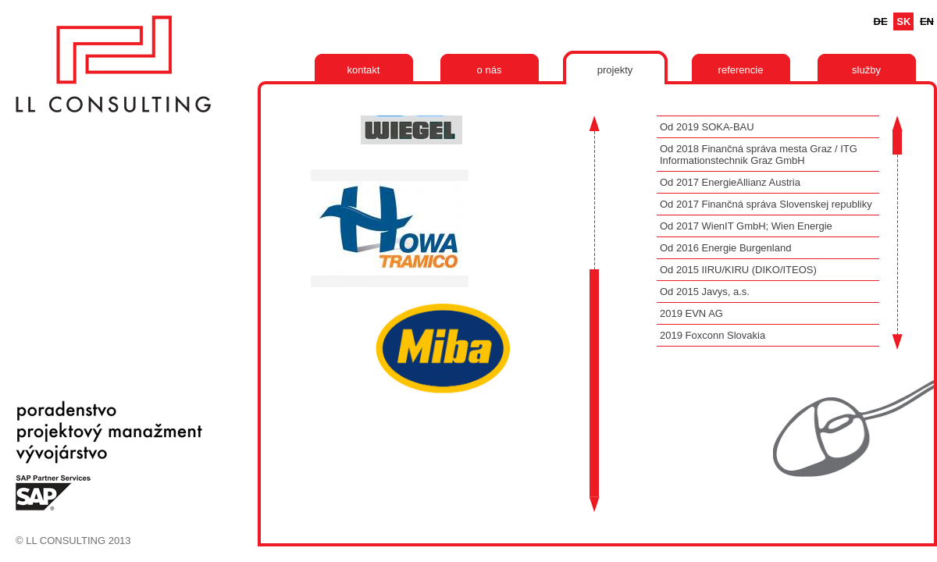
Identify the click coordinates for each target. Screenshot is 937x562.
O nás (489, 70)
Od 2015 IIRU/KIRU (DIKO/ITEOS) (738, 270)
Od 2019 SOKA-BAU (707, 127)
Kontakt (363, 70)
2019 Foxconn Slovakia (712, 335)
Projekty (615, 70)
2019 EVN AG (691, 313)
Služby (866, 70)
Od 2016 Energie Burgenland (725, 248)
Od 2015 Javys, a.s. (705, 291)
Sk (903, 21)
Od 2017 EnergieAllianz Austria (730, 182)
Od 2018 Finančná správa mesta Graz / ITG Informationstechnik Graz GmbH (758, 154)
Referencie (741, 70)
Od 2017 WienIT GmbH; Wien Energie (746, 226)
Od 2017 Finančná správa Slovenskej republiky (766, 204)
